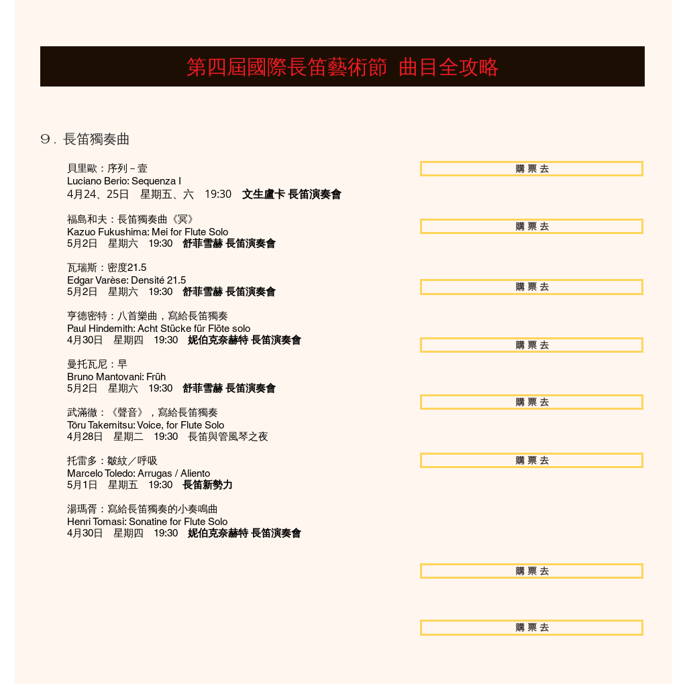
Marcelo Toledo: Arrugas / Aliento (138, 473)
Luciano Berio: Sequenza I (124, 180)
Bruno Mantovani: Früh (116, 376)
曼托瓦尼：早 (97, 363)
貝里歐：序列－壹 (107, 168)
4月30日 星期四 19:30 (184, 339)
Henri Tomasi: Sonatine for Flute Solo (147, 521)
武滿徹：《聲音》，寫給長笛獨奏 (142, 412)
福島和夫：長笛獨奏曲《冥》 (132, 219)
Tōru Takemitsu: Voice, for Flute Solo (145, 425)
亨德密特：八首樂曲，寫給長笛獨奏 (147, 315)
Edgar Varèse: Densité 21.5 (126, 280)
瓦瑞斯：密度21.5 (106, 267)
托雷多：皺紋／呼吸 (112, 460)
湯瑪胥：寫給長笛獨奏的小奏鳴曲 (142, 508)
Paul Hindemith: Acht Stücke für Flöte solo (158, 328)
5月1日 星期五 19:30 (150, 484)
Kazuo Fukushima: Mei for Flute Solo (147, 231)
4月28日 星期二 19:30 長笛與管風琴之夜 (167, 436)
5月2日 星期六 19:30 (171, 243)
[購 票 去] (531, 168)
